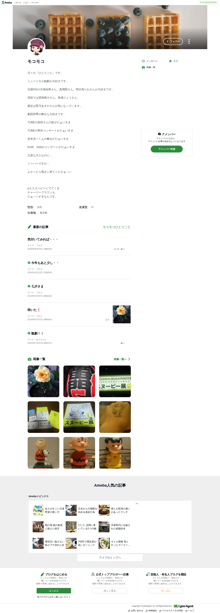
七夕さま (36, 286)
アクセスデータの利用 (171, 610)
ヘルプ (189, 610)
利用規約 (151, 610)
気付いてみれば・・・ (43, 239)
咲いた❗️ (34, 310)
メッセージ (150, 61)
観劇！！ (36, 333)
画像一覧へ (122, 359)
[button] (173, 41)
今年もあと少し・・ (43, 263)
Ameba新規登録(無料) (208, 2)
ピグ (173, 61)
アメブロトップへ (110, 557)
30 (116, 249)
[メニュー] (189, 42)
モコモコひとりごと (117, 227)
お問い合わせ (135, 610)
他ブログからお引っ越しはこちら (52, 597)
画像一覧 (148, 67)
